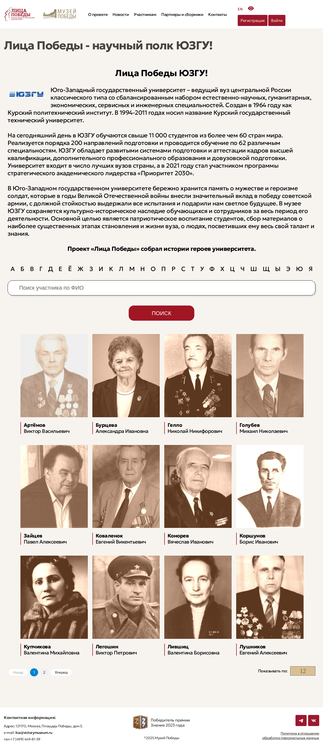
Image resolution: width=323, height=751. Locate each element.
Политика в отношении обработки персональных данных (290, 735)
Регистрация (252, 20)
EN (240, 9)
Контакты (217, 14)
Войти (277, 20)
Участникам (145, 14)
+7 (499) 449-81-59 (25, 739)
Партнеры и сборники (182, 14)
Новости (121, 14)
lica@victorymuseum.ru (33, 732)
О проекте (98, 14)
